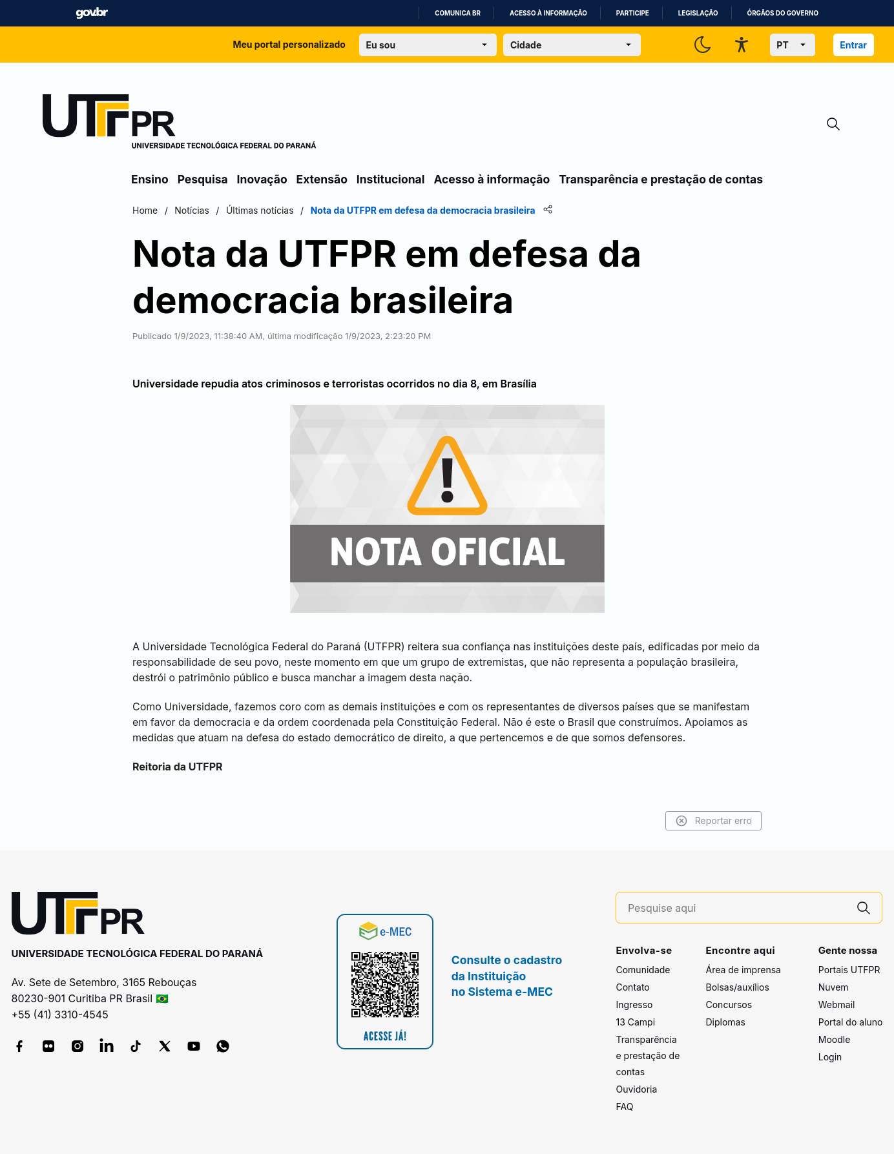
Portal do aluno (850, 1021)
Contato (632, 987)
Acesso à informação (548, 13)
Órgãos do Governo (782, 13)
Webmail (836, 1004)
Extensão (322, 179)
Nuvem (833, 987)
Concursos (728, 1004)
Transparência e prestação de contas (661, 179)
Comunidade (643, 969)
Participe (632, 13)
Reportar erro (713, 820)
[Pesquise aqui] (737, 908)
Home (145, 210)
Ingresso (634, 1004)
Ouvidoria (636, 1089)
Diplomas (725, 1021)
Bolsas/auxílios (737, 987)
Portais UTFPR (849, 969)
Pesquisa (203, 179)
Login (830, 1056)
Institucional (391, 179)
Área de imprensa (742, 969)
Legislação (698, 13)
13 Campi (635, 1021)
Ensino (150, 179)
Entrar (853, 44)
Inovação (262, 179)
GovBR (92, 13)
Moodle (834, 1039)
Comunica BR (458, 13)
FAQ (624, 1106)
